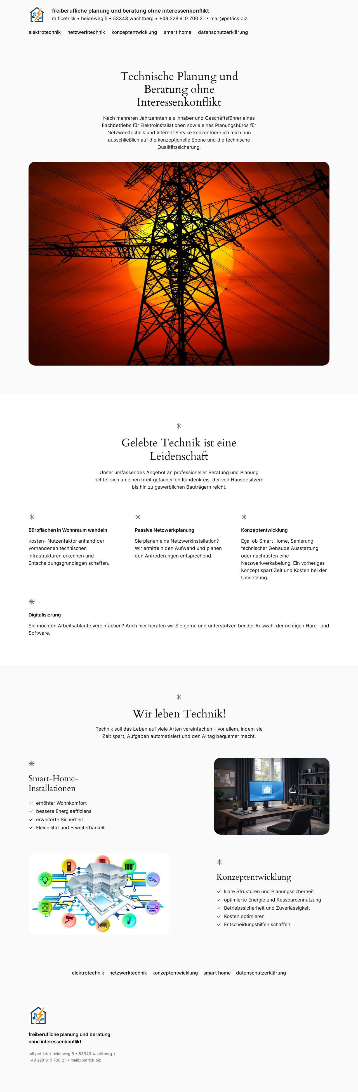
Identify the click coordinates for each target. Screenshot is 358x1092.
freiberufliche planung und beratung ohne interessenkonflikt (130, 10)
